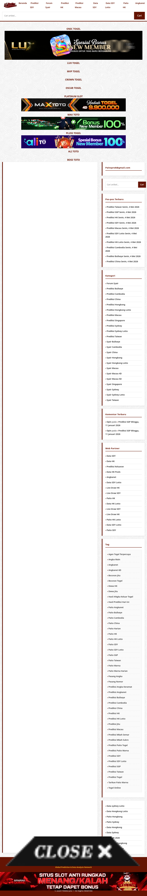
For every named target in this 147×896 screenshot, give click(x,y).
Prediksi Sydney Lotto (117, 331)
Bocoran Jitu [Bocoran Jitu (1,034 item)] (114, 575)
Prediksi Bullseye (115, 288)
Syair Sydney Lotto (116, 394)
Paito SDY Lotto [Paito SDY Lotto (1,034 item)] (116, 649)
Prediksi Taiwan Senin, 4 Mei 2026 (123, 207)
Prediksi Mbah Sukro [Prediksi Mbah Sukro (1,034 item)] (119, 739)
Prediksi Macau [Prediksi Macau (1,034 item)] (116, 729)
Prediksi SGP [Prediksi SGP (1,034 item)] (115, 766)
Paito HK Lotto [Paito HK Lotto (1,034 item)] (116, 639)
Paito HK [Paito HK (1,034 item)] (113, 633)
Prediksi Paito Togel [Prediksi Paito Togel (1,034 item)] (118, 745)
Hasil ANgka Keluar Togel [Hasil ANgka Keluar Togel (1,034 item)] (121, 596)
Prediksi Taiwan (114, 336)
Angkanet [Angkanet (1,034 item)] (113, 564)
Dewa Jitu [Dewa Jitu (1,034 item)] (113, 591)
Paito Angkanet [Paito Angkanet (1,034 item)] (116, 607)
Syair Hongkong (114, 357)
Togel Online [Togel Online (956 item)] (115, 787)
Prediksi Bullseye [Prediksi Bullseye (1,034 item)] (117, 697)
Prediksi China (114, 299)
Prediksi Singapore (116, 320)
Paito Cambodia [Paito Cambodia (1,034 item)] (116, 617)
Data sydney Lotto (115, 806)
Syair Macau (113, 368)
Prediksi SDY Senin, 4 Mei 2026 (121, 222)
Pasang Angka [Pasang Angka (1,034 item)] (115, 676)
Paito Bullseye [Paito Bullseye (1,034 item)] (115, 612)
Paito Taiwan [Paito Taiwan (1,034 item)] (115, 660)
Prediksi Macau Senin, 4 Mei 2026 (123, 228)
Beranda (23, 3)
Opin (109, 421)
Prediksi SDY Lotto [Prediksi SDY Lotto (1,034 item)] (117, 761)
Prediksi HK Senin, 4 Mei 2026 (121, 217)
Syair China (112, 352)
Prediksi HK (64, 5)
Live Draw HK (113, 487)
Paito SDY (111, 530)
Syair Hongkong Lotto (117, 363)
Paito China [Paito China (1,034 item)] (114, 623)
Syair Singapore (114, 384)
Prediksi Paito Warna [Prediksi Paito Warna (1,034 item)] (119, 750)
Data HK (111, 461)
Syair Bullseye (113, 341)
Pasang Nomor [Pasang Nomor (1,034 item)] (116, 681)
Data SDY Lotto (110, 5)
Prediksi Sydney (114, 325)
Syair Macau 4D (114, 373)
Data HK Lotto (113, 503)
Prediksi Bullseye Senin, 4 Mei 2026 (124, 256)
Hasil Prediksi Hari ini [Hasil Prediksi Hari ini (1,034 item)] (119, 602)
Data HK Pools (113, 472)
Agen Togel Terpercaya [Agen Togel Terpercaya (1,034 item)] (120, 554)
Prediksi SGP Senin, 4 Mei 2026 (121, 212)
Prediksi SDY (34, 5)
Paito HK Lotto (114, 519)
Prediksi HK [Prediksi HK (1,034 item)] (114, 713)
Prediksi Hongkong (116, 304)
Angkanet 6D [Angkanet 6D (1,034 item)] (115, 570)
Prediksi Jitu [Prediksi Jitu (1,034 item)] (114, 724)
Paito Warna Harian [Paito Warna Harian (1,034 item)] (118, 671)
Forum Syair (48, 5)
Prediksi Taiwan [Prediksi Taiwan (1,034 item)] (116, 771)
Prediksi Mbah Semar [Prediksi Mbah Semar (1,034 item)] (119, 734)
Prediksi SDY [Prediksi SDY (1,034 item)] (115, 756)
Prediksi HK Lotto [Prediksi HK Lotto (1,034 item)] (117, 718)
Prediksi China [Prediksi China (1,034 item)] (115, 708)
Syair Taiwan (113, 400)
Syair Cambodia (114, 347)
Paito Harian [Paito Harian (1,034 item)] (115, 628)
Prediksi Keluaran (115, 466)
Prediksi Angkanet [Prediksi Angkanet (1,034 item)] (117, 692)
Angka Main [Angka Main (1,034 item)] (114, 559)
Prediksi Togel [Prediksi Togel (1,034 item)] (115, 777)
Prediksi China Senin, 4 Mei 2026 (122, 261)
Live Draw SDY (114, 493)
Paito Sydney (113, 822)
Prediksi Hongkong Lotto (119, 310)
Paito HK (125, 5)
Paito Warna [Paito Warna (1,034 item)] (114, 665)
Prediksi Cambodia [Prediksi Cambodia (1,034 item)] (118, 702)
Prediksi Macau (79, 5)
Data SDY (95, 5)
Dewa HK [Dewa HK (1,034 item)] (113, 586)
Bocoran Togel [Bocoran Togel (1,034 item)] (115, 580)
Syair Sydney (113, 389)
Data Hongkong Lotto (117, 811)
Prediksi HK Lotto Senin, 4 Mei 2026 (124, 242)
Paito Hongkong (114, 816)
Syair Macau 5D (114, 378)
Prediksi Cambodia (116, 294)
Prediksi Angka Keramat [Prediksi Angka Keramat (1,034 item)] (120, 686)
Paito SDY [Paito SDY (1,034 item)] (113, 644)
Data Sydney (113, 832)
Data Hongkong (114, 827)
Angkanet (140, 3)
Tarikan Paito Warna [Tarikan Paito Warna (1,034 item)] (118, 782)
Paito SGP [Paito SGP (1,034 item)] (113, 655)
